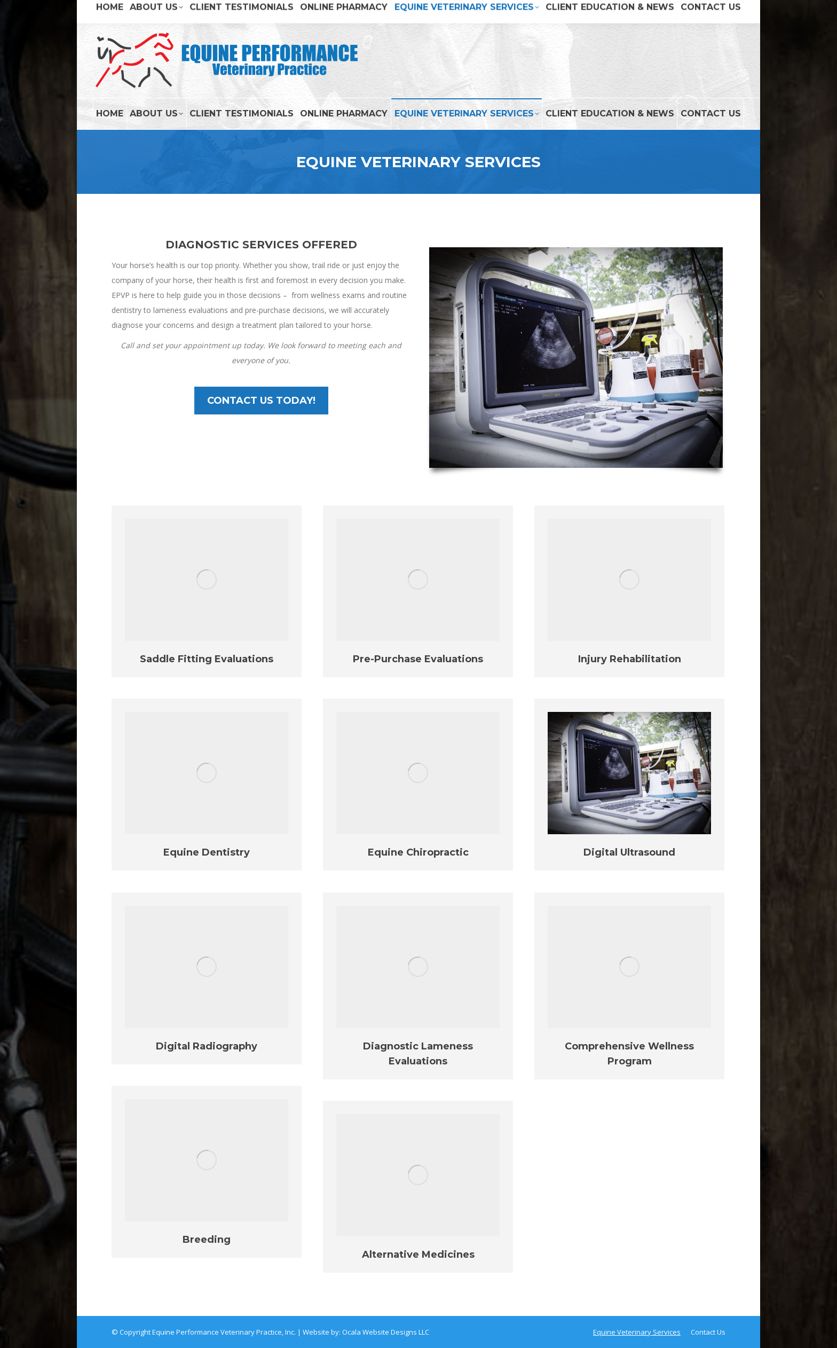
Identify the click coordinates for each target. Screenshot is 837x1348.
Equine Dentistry (206, 852)
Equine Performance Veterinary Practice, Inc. (224, 1332)
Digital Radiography (206, 1046)
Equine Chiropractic (418, 852)
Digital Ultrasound (629, 852)
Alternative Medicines (418, 1254)
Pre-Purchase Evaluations (418, 659)
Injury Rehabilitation (629, 659)
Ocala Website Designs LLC (385, 1332)
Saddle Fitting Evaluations (206, 659)
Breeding (207, 1239)
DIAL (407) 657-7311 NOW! (699, 11)
